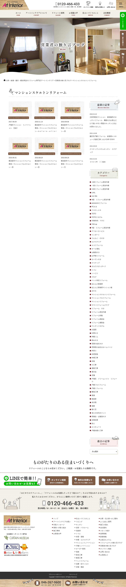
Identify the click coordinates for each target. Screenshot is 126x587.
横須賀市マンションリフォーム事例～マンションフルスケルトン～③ (20, 164)
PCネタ (94, 206)
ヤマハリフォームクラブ (100, 305)
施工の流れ (104, 525)
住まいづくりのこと (91, 14)
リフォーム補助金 (98, 322)
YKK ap (94, 224)
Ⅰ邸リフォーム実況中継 (100, 185)
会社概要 (106, 14)
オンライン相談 (88, 7)
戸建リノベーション (83, 546)
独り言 (94, 409)
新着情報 (103, 537)
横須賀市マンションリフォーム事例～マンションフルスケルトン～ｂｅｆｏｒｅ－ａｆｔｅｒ (46, 128)
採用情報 (103, 533)
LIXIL (93, 192)
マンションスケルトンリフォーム (19, 117)
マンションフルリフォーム (101, 298)
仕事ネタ (95, 333)
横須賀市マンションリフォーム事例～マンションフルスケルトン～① (72, 164)
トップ (55, 518)
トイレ (94, 270)
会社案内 (103, 527)
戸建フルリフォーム (99, 385)
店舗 (93, 375)
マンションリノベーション (85, 543)
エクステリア (96, 242)
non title (94, 196)
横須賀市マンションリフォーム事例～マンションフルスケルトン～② (46, 164)
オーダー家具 (80, 549)
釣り (93, 423)
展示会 (94, 372)
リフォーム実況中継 (99, 312)
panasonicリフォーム (99, 203)
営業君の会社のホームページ (102, 347)
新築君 (94, 399)
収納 (77, 552)
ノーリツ (95, 273)
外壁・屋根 (80, 537)
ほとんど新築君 (97, 284)
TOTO (94, 213)
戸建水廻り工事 (97, 430)
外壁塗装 (95, 354)
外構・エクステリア (83, 540)
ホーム (18, 14)
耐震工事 (79, 558)
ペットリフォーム (82, 561)
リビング (79, 521)
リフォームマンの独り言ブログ (111, 543)
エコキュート (96, 427)
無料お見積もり (100, 7)
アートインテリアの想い (62, 521)
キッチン (79, 525)
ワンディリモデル (98, 326)
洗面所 (78, 531)
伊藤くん (95, 336)
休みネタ (95, 340)
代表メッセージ (58, 525)
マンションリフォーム (100, 301)
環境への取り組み (59, 527)
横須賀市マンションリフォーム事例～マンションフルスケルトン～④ (72, 128)
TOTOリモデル (97, 217)
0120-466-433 (69, 4)
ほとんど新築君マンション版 (102, 287)
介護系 (94, 329)
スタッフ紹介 (105, 531)
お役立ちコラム (105, 540)
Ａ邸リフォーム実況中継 (100, 182)
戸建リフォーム (97, 388)
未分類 (94, 402)
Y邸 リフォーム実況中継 (101, 228)
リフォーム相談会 (98, 319)
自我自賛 (95, 420)
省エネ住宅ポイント (99, 413)
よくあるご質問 (105, 521)
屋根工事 (95, 368)
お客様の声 (73, 14)
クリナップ (96, 263)
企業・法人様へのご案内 (109, 518)
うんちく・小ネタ (98, 238)
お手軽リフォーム (98, 256)
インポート (96, 235)
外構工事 (95, 357)
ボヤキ (94, 291)
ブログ (94, 277)
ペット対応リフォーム (100, 280)
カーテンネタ (96, 259)
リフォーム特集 (97, 315)
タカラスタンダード (99, 266)
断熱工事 (95, 392)
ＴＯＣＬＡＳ (96, 210)
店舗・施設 (80, 567)
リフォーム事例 (58, 14)
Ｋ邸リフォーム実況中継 (100, 189)
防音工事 (79, 555)
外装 (93, 361)
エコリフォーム (97, 245)
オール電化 (96, 249)
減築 (93, 406)
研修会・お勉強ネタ (99, 416)
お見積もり (104, 555)
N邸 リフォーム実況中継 (101, 199)
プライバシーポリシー (55, 574)
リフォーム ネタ (98, 308)
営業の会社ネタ (97, 343)
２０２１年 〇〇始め (98, 162)
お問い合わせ (111, 7)
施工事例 (56, 531)
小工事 (94, 365)
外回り (94, 350)
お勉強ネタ (96, 252)
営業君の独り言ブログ (108, 546)
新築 (93, 395)
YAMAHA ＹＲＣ (98, 220)
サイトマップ (73, 574)
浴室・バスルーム (82, 527)
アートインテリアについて (36, 14)
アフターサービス (98, 231)
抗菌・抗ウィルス (82, 564)
